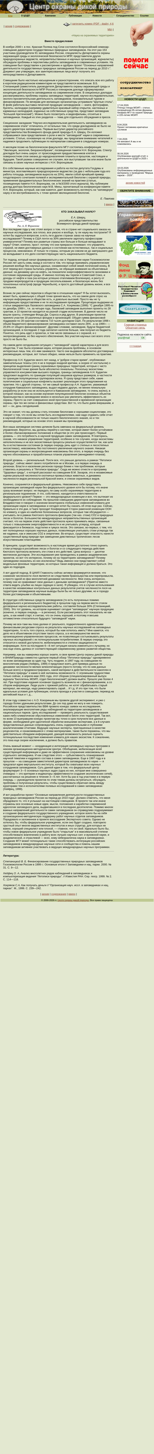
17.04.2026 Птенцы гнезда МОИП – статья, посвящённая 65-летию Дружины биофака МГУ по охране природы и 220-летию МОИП (135, 110)
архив (8, 26)
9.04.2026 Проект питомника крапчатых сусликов (132, 127)
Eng (10, 16)
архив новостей (135, 182)
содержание (22, 26)
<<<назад (135, 346)
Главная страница (135, 324)
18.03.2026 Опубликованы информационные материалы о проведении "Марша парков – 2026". (135, 172)
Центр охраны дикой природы (73, 900)
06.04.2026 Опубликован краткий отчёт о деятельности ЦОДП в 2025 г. (132, 156)
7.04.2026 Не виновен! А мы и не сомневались (129, 141)
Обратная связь (135, 327)
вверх (109, 204)
